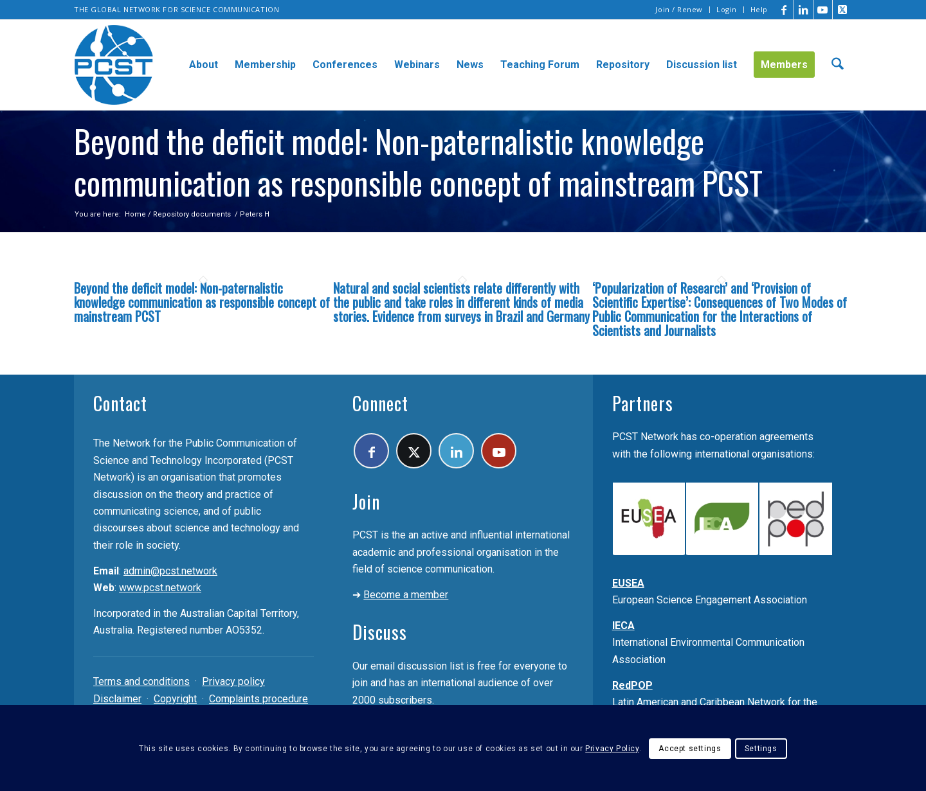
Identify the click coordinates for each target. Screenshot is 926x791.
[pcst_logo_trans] (114, 65)
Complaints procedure (258, 699)
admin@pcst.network (170, 571)
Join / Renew (679, 9)
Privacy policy (233, 681)
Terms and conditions (141, 681)
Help (759, 9)
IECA (623, 625)
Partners (642, 403)
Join (366, 501)
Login (726, 9)
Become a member (405, 595)
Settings (761, 748)
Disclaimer (117, 699)
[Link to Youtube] (822, 9)
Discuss (379, 632)
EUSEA (628, 583)
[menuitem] (679, 9)
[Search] (837, 65)
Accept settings (689, 748)
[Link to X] (842, 9)
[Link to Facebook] (784, 9)
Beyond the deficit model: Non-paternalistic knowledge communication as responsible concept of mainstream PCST (202, 302)
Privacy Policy (612, 748)
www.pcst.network (160, 588)
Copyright (175, 699)
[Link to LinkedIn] (803, 9)
